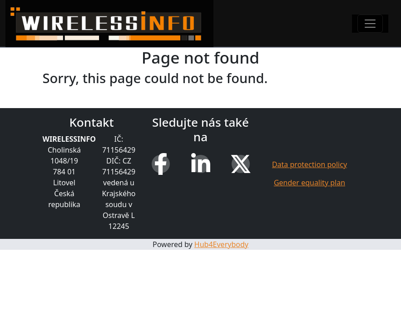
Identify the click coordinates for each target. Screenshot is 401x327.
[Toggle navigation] (370, 24)
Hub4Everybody (221, 244)
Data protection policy (309, 164)
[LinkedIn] (201, 164)
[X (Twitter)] (241, 164)
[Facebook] (161, 164)
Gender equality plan (309, 183)
